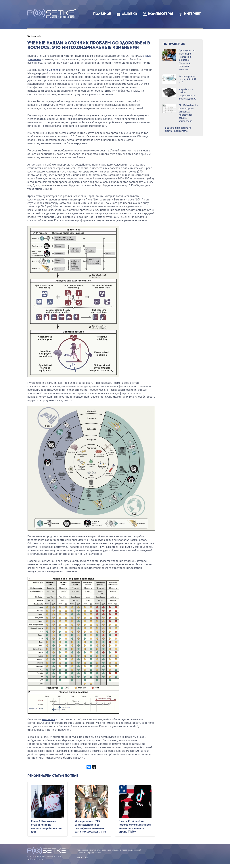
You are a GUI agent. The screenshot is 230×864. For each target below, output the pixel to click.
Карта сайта (82, 857)
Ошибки (129, 14)
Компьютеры (160, 14)
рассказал (48, 719)
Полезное (102, 14)
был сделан (54, 70)
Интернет (192, 14)
